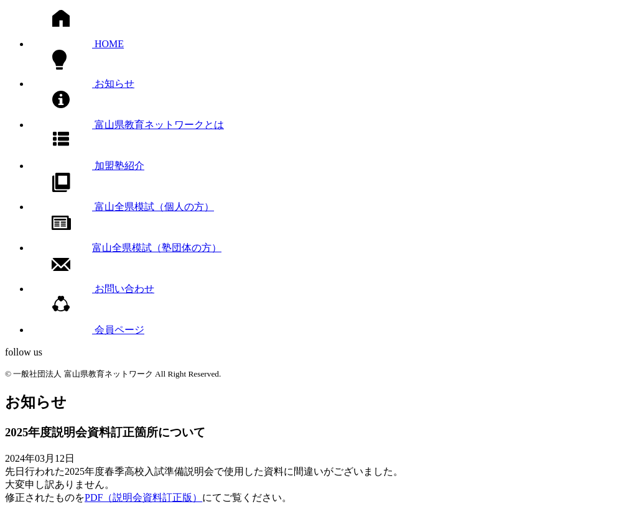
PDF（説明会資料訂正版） (143, 497)
